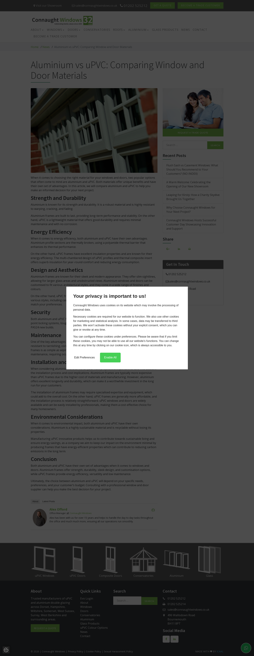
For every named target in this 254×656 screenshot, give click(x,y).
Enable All (110, 357)
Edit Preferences (84, 357)
